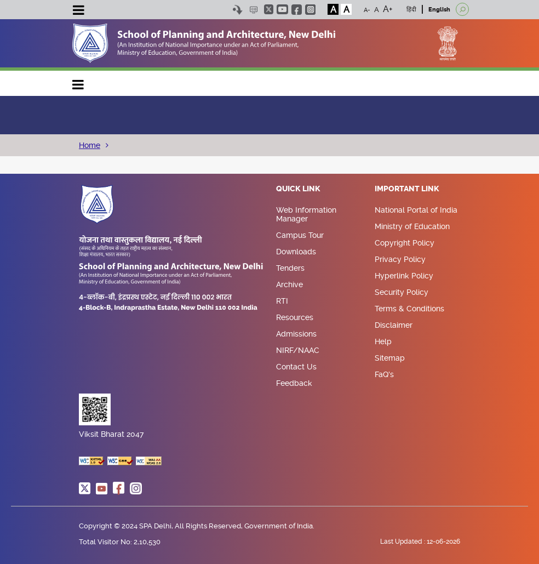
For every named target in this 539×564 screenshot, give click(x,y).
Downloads (296, 251)
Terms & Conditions (409, 308)
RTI (282, 301)
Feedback (294, 383)
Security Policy (401, 292)
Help (383, 341)
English (439, 9)
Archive (289, 284)
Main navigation (78, 82)
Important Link (407, 189)
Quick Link (298, 189)
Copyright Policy (404, 242)
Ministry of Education (412, 226)
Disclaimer (393, 325)
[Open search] (462, 9)
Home (89, 145)
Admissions (296, 333)
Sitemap (390, 358)
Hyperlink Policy (404, 275)
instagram (310, 9)
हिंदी (411, 9)
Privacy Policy (400, 259)
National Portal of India (416, 210)
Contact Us (296, 366)
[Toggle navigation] (78, 11)
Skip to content (237, 9)
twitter (268, 9)
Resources (294, 317)
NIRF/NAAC (297, 350)
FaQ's (384, 374)
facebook (296, 9)
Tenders (290, 268)
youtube (282, 9)
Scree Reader (253, 9)
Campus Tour (300, 235)
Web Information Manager (306, 214)
